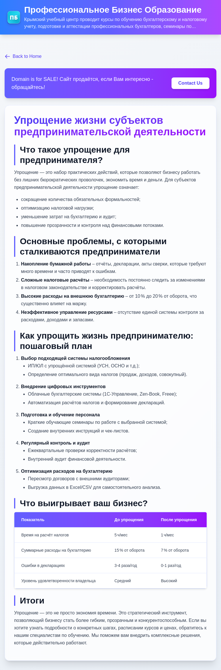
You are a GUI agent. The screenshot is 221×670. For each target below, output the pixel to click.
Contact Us (190, 83)
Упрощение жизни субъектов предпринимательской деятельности (110, 126)
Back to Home (23, 56)
